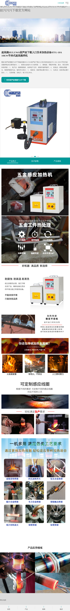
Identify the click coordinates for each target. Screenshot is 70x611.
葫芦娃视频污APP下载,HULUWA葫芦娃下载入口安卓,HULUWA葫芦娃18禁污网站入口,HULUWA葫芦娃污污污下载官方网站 (34, 6)
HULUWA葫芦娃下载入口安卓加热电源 (43, 28)
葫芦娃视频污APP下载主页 (12, 28)
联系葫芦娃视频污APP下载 (15, 79)
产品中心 (25, 28)
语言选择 (60, 3)
